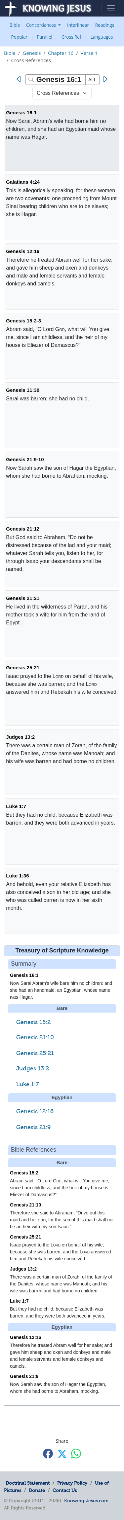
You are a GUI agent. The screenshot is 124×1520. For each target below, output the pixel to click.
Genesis (31, 53)
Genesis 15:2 (33, 1022)
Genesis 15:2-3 (23, 320)
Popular (19, 37)
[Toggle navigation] (111, 8)
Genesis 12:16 (22, 251)
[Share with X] (62, 1454)
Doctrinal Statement (28, 1483)
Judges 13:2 (20, 737)
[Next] (105, 79)
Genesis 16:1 (21, 112)
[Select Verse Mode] (62, 93)
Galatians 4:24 (23, 182)
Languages (102, 37)
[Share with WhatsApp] (76, 1453)
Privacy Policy (72, 1483)
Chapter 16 (60, 53)
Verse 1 (89, 53)
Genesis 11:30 (22, 390)
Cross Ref (71, 37)
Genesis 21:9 (33, 1127)
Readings (104, 25)
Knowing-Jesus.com (86, 1500)
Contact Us (65, 1490)
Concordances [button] (41, 25)
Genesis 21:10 (35, 1037)
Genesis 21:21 (22, 598)
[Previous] (20, 79)
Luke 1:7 (16, 806)
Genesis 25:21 (22, 667)
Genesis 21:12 (22, 529)
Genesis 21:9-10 (25, 459)
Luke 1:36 (17, 875)
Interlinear (78, 25)
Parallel (44, 37)
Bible (15, 25)
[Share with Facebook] (48, 1453)
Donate (37, 1490)
